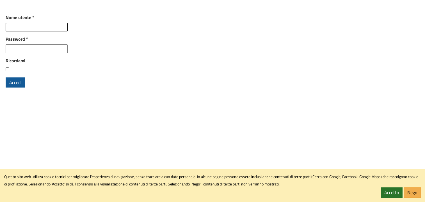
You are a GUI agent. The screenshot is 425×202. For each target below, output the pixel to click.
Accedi (15, 82)
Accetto (391, 192)
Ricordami (15, 60)
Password (17, 39)
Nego (412, 192)
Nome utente (20, 17)
